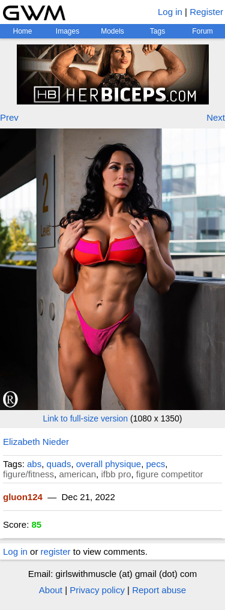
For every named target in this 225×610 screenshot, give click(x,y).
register (56, 551)
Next (215, 117)
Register (206, 12)
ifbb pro (116, 474)
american (77, 474)
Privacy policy (97, 590)
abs (34, 464)
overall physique (108, 464)
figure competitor (169, 474)
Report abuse (159, 590)
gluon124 (23, 497)
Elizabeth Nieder (36, 441)
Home (22, 31)
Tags (157, 31)
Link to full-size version (85, 418)
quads (59, 464)
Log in (170, 12)
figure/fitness (28, 474)
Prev (9, 117)
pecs (156, 464)
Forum (202, 31)
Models (112, 31)
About (50, 590)
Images (67, 31)
